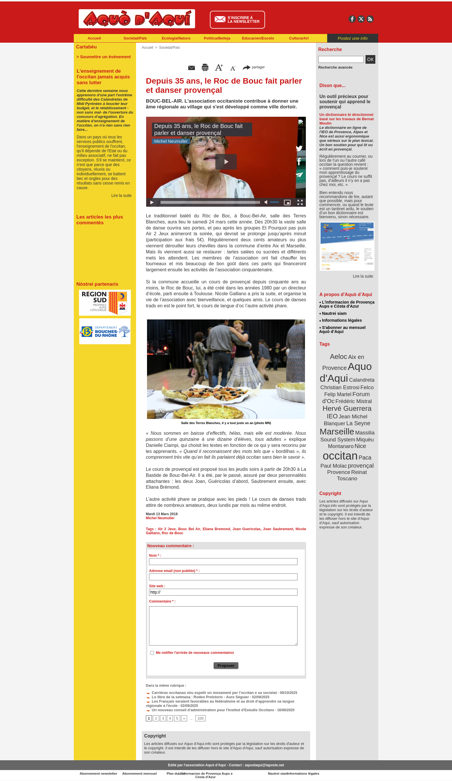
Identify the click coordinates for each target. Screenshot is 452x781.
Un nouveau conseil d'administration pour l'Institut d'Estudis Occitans (206, 709)
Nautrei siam (332, 313)
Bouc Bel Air (190, 529)
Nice (359, 441)
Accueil (94, 38)
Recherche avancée (334, 67)
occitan (340, 450)
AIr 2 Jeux (167, 529)
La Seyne (357, 419)
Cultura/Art (299, 38)
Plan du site (201, 772)
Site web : (157, 586)
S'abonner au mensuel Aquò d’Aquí (342, 329)
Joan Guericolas (247, 529)
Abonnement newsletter (99, 772)
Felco (366, 384)
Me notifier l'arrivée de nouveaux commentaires (195, 653)
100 (200, 717)
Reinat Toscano (352, 469)
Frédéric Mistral (353, 398)
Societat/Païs (135, 38)
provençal (360, 459)
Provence (339, 465)
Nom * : (155, 556)
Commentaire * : (162, 601)
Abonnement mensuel (150, 772)
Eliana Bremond (216, 529)
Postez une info (353, 38)
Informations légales (340, 320)
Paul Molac (334, 459)
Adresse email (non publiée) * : (174, 571)
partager (253, 67)
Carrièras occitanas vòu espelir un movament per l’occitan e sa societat (208, 692)
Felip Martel (338, 391)
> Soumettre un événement (102, 56)
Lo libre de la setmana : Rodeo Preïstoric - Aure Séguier (194, 697)
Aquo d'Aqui (345, 370)
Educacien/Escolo (258, 38)
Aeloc (339, 355)
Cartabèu (86, 46)
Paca (364, 452)
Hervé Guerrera (347, 405)
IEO (333, 412)
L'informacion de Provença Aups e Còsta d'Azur (346, 304)
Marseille (337, 426)
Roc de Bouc (171, 533)
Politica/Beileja (217, 38)
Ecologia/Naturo (176, 38)
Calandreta (361, 378)
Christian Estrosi (340, 384)
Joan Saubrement (278, 529)
